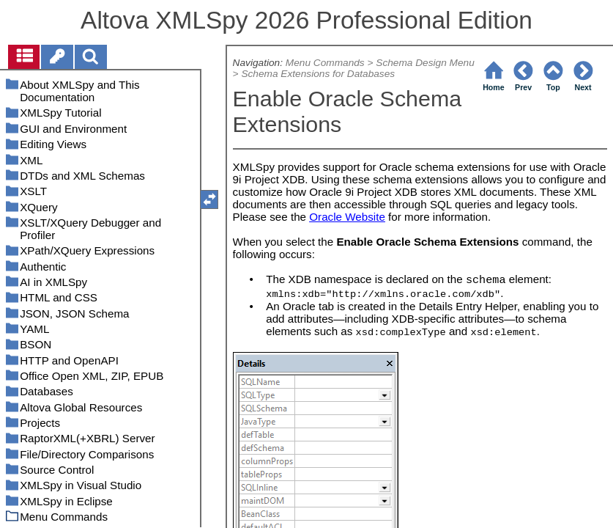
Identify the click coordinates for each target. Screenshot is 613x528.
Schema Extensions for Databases (318, 73)
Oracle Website (347, 216)
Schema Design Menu (425, 62)
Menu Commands (325, 62)
